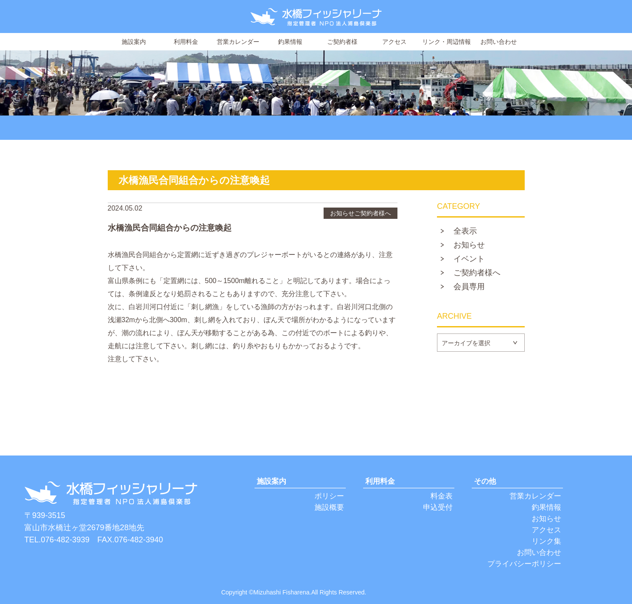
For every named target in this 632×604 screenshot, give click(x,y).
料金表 (441, 496)
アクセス (394, 41)
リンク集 (546, 541)
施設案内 (134, 41)
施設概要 (329, 507)
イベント (469, 259)
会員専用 (469, 287)
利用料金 (186, 41)
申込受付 (438, 507)
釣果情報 (290, 41)
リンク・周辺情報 (446, 41)
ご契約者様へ (476, 273)
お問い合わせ (498, 41)
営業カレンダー (238, 41)
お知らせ (469, 245)
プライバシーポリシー (524, 564)
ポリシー (329, 496)
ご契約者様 (342, 41)
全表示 (465, 231)
